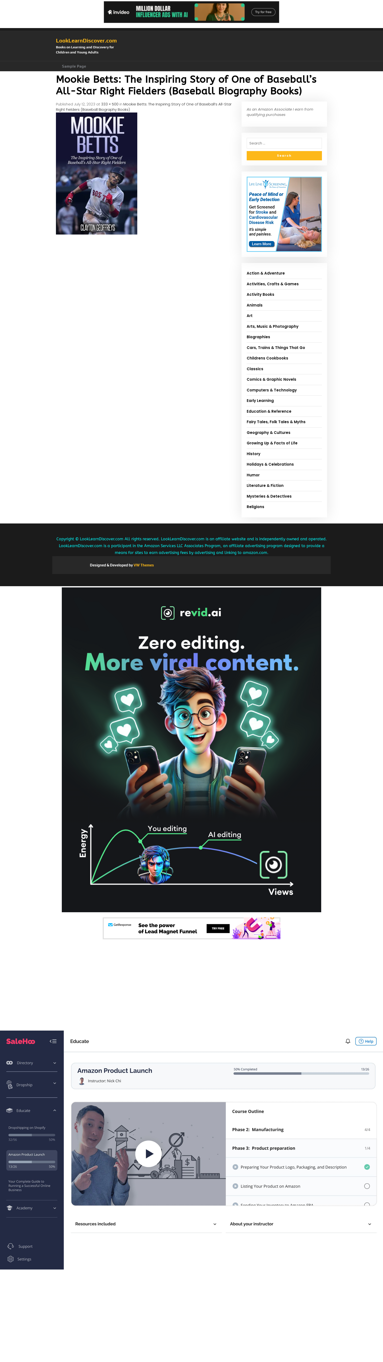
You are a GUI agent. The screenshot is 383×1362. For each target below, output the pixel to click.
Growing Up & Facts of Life (272, 443)
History (253, 453)
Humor (253, 475)
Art (250, 315)
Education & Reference (269, 411)
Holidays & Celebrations (270, 464)
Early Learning (260, 400)
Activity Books (260, 294)
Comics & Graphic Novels (271, 379)
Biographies (258, 336)
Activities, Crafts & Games (273, 284)
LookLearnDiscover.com (86, 40)
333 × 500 (109, 104)
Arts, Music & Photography (272, 326)
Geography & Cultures (268, 432)
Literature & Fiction (265, 485)
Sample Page (74, 66)
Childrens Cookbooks (267, 358)
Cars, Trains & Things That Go (276, 347)
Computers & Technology (272, 390)
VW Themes (143, 565)
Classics (255, 368)
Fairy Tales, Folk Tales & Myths (276, 421)
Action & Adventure (266, 273)
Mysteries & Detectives (269, 496)
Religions (255, 506)
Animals (255, 305)
